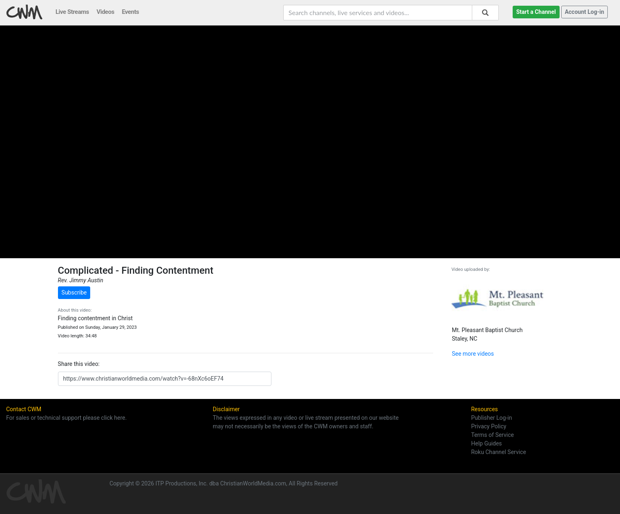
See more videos (473, 353)
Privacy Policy (488, 426)
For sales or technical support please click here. (66, 417)
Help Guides (486, 443)
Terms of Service (492, 435)
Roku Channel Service (498, 452)
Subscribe (74, 292)
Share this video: (79, 364)
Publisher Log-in (491, 417)
